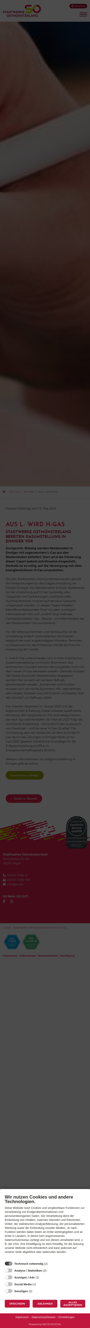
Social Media (23, 1284)
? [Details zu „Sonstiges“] (36, 1291)
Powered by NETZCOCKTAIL (45, 1324)
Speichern (17, 1303)
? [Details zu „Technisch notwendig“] (51, 1263)
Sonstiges (21, 1291)
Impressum (22, 1317)
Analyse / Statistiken (28, 1270)
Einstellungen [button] (67, 1317)
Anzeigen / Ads (24, 1277)
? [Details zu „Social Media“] (39, 1284)
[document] (45, 1227)
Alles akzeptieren (72, 1303)
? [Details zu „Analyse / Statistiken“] (50, 1270)
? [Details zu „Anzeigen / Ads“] (42, 1277)
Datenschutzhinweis (43, 1317)
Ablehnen (44, 1303)
